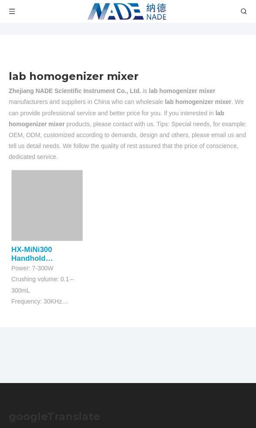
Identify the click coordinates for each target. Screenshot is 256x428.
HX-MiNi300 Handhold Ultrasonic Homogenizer (34, 254)
